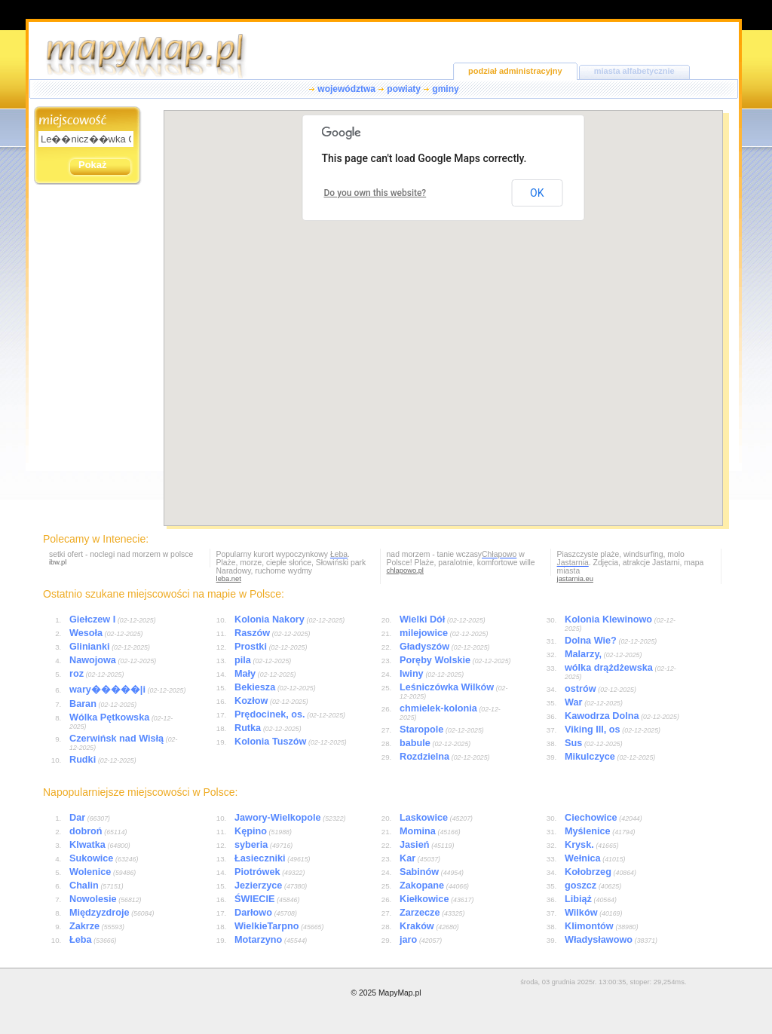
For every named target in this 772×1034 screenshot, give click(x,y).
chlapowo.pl (405, 570)
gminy (445, 89)
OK (537, 193)
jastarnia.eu (575, 579)
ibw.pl (57, 562)
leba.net (228, 579)
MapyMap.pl (399, 993)
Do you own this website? (375, 193)
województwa (346, 89)
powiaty (404, 89)
